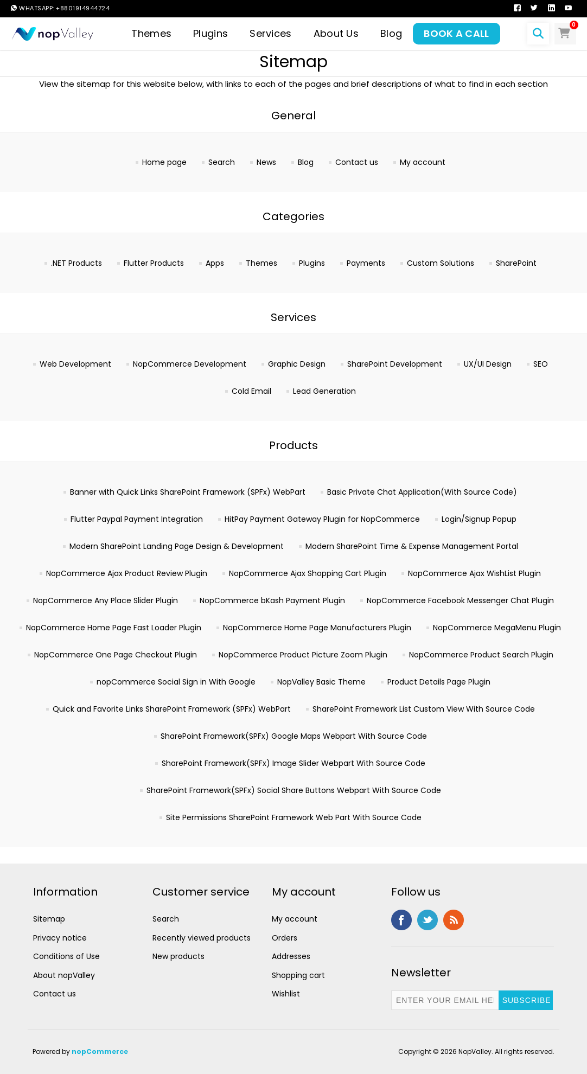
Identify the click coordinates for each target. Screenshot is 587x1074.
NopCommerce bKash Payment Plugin (272, 600)
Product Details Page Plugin (438, 681)
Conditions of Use (66, 956)
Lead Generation (324, 391)
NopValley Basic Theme (321, 681)
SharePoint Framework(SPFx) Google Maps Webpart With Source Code (294, 736)
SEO (540, 364)
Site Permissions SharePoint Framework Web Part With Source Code (294, 817)
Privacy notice (60, 937)
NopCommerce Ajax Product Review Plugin (126, 573)
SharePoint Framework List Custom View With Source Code (423, 709)
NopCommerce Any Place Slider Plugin (105, 600)
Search (221, 162)
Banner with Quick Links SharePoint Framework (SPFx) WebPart (187, 492)
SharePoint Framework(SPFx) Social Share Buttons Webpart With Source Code (293, 790)
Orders (284, 937)
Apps (215, 263)
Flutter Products (154, 263)
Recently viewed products (201, 937)
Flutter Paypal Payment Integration (137, 519)
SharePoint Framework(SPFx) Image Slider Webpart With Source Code (293, 763)
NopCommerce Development (189, 364)
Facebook (401, 920)
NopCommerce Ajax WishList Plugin (474, 573)
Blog (306, 162)
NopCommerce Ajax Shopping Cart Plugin (307, 573)
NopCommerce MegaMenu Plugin (497, 627)
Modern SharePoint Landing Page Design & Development (176, 546)
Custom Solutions (440, 263)
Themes (261, 263)
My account (422, 162)
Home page (164, 162)
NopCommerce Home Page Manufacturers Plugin (317, 627)
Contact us (356, 162)
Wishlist (286, 993)
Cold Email (251, 391)
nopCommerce (100, 1051)
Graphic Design (297, 364)
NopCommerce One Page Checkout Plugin (115, 654)
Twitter (427, 920)
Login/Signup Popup (479, 519)
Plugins (312, 263)
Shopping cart (298, 975)
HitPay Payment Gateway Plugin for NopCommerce (322, 519)
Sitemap (49, 918)
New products (178, 956)
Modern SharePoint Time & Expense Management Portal (411, 546)
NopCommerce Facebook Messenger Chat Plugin (460, 600)
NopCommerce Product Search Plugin (481, 654)
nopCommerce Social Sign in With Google (176, 681)
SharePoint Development (394, 364)
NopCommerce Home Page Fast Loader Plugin (113, 627)
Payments (366, 263)
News (266, 162)
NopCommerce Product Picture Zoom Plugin (303, 654)
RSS (453, 920)
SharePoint (516, 263)
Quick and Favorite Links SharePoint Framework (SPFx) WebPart (172, 709)
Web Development (75, 364)
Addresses (291, 956)
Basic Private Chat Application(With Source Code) (422, 492)
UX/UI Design (488, 364)
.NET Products (76, 263)
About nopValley (64, 975)
